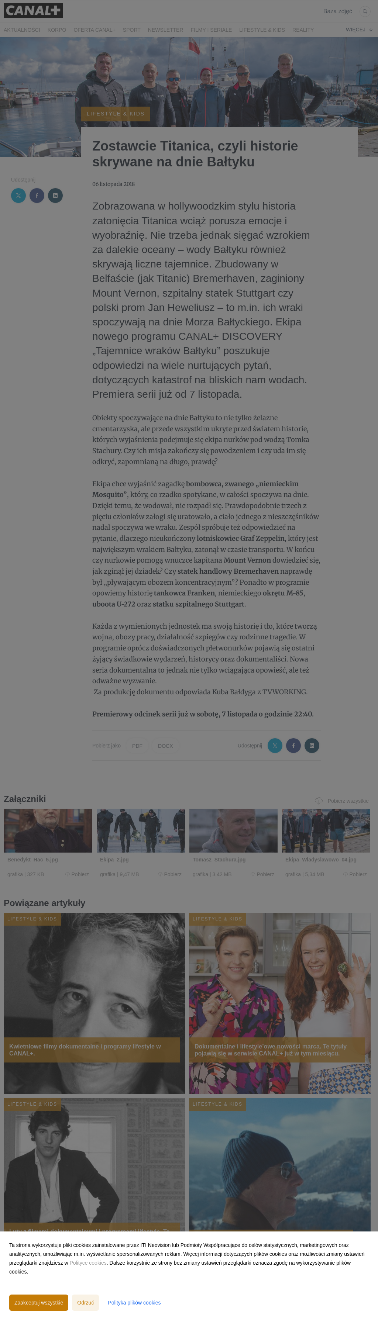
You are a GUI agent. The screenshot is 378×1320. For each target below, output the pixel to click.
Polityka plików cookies (134, 1303)
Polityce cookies (87, 1263)
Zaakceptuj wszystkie (38, 1303)
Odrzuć (85, 1303)
